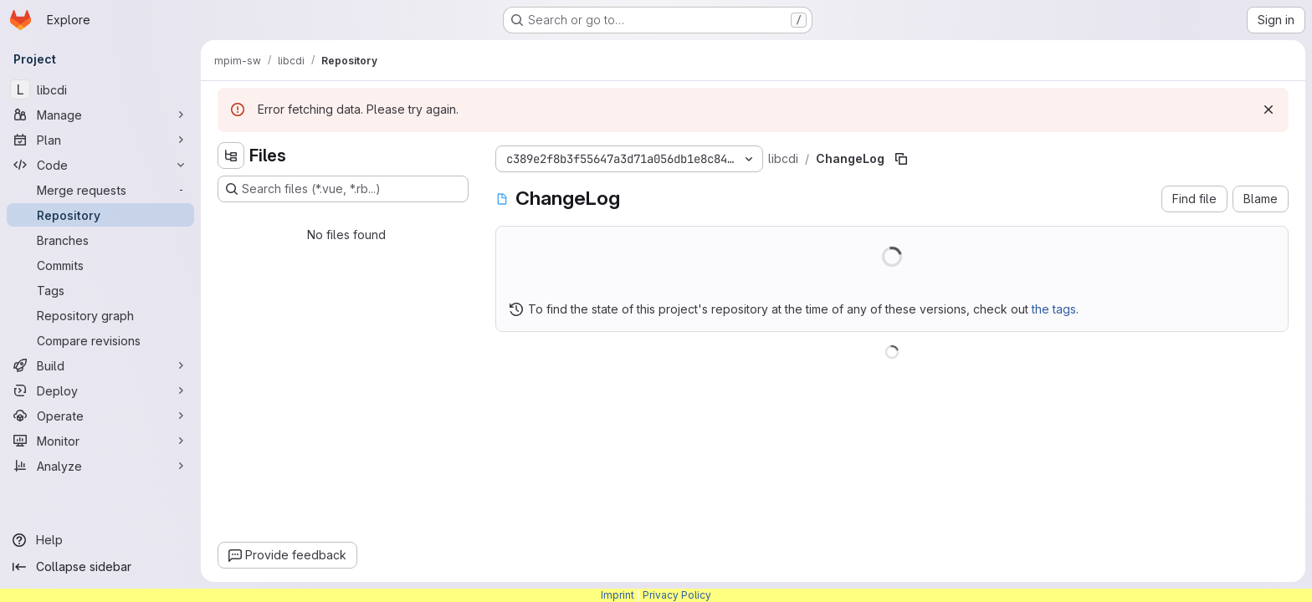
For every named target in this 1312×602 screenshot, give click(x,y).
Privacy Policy (677, 595)
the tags (1054, 309)
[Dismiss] (1268, 109)
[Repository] (100, 215)
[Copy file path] (901, 158)
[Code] (100, 164)
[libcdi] (100, 89)
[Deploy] (100, 390)
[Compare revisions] (100, 340)
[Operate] (100, 415)
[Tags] (100, 290)
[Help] (100, 540)
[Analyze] (100, 465)
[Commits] (100, 265)
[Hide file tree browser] (231, 155)
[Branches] (100, 240)
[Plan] (100, 139)
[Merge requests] (100, 190)
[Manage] (100, 114)
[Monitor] (100, 440)
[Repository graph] (100, 315)
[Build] (100, 365)
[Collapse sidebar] (100, 567)
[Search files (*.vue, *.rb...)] (343, 189)
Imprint (617, 595)
